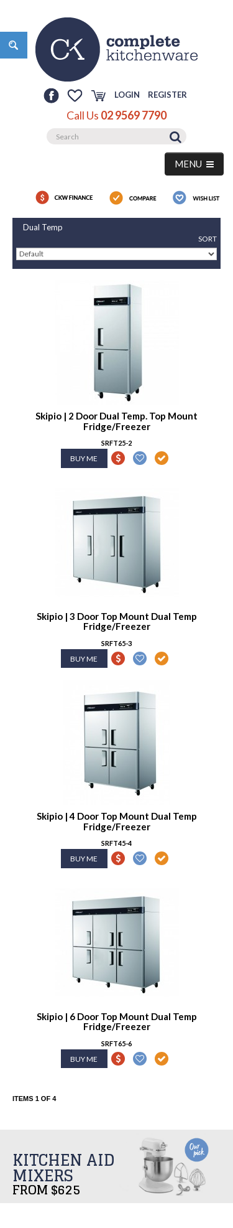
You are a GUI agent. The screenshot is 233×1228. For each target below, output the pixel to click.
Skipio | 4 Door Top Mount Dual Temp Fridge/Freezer (117, 821)
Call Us (116, 115)
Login (127, 95)
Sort (207, 238)
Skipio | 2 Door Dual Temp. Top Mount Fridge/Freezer (116, 421)
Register (167, 95)
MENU (194, 163)
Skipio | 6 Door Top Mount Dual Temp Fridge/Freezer (117, 1022)
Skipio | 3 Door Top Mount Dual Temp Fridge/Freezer (117, 621)
